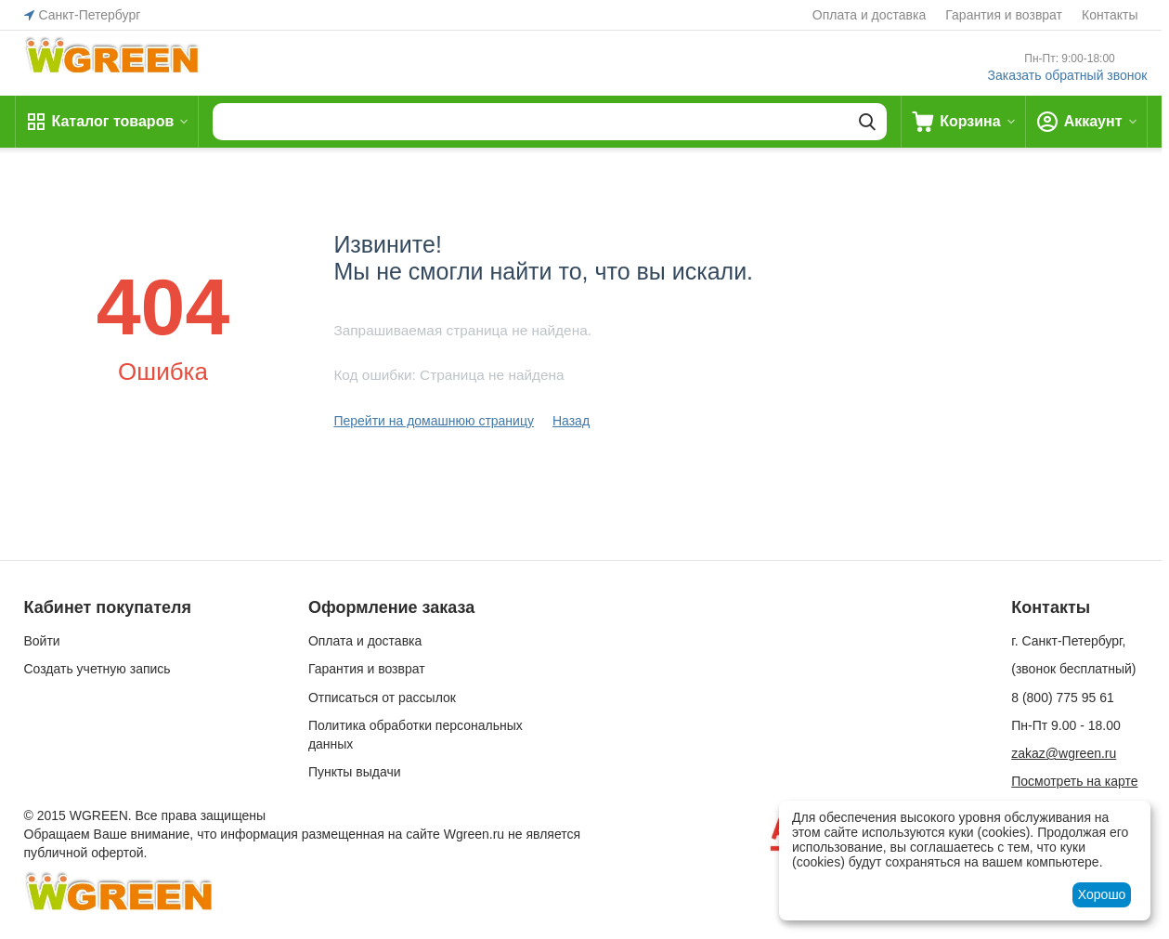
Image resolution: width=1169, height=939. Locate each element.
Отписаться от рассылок (382, 697)
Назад (571, 420)
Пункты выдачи (354, 771)
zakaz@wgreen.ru (1063, 753)
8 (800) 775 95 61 (1062, 697)
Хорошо (1102, 894)
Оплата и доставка (869, 14)
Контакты (1109, 14)
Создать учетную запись (97, 668)
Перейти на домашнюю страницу (433, 420)
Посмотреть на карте (1074, 781)
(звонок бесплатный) (1073, 668)
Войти (42, 640)
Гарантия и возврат (1003, 14)
